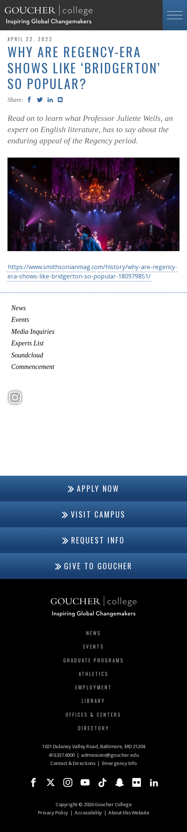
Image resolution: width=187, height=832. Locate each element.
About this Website (128, 812)
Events (20, 319)
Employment (93, 687)
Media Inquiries (32, 331)
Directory (93, 728)
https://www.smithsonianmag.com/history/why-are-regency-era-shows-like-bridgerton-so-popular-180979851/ (92, 271)
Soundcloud (27, 355)
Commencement (32, 367)
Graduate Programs (93, 660)
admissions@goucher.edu (110, 755)
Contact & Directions (72, 763)
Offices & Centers (93, 714)
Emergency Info (119, 763)
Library (93, 700)
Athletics (94, 673)
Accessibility (88, 812)
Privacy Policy (53, 812)
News (18, 308)
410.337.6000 (61, 755)
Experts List (27, 343)
